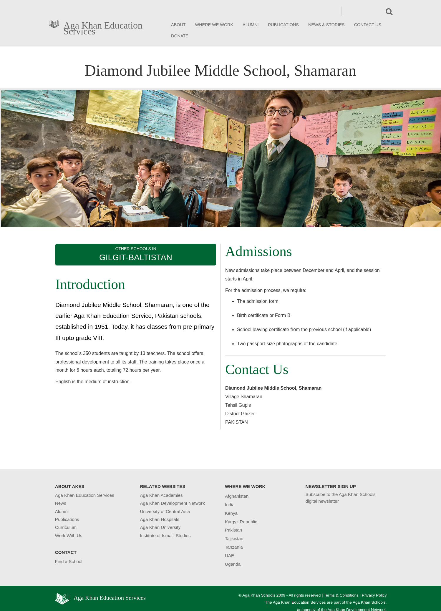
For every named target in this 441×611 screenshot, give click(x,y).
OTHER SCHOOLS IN (135, 254)
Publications (67, 519)
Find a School (68, 561)
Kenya (231, 513)
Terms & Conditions (341, 595)
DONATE (179, 36)
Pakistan (233, 529)
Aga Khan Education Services (103, 27)
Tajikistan (234, 538)
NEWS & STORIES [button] (326, 24)
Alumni (62, 511)
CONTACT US (367, 24)
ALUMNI (250, 24)
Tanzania (234, 546)
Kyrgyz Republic (241, 521)
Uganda (233, 564)
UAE (229, 555)
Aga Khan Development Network (172, 503)
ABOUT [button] (178, 24)
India (230, 504)
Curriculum (66, 527)
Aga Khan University (160, 527)
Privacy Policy (374, 595)
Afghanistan (236, 496)
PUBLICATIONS (283, 24)
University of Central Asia (165, 511)
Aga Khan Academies (161, 495)
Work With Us (68, 535)
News (60, 503)
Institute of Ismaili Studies (165, 535)
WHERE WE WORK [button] (214, 24)
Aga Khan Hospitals (159, 519)
